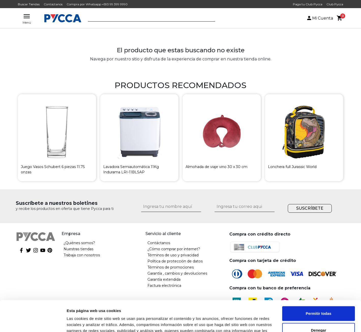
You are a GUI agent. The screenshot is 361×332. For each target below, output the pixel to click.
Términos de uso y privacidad (173, 255)
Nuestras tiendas (78, 249)
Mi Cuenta (319, 18)
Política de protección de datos (175, 261)
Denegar (318, 301)
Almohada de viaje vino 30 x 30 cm (216, 166)
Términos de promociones (170, 267)
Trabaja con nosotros (82, 255)
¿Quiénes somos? (79, 243)
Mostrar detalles (81, 322)
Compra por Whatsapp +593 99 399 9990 (97, 4)
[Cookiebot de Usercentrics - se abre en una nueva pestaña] (33, 322)
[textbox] (147, 18)
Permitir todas (319, 285)
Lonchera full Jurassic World (292, 166)
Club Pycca (334, 4)
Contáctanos (53, 4)
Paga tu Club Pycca (307, 4)
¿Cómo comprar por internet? (173, 249)
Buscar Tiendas (29, 4)
